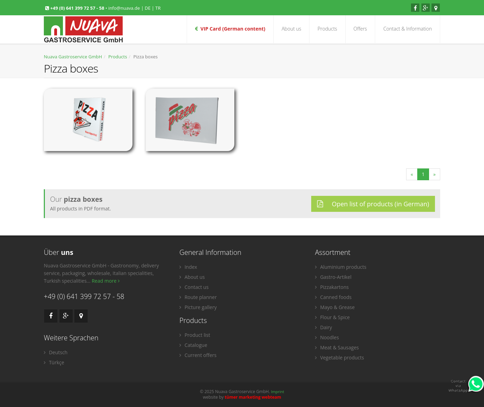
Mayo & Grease (335, 307)
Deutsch (55, 352)
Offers (360, 28)
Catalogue (193, 345)
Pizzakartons (332, 287)
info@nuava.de (124, 8)
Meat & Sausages (337, 347)
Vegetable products (339, 357)
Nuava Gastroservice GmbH (73, 56)
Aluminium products (340, 267)
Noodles (327, 337)
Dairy (323, 327)
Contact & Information (407, 28)
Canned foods (333, 297)
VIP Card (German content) (230, 28)
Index (188, 267)
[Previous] (412, 174)
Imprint (277, 391)
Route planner (198, 297)
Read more (106, 280)
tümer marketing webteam (253, 397)
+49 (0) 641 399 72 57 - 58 (77, 8)
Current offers (198, 355)
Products (327, 28)
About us (291, 28)
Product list (194, 335)
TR (158, 8)
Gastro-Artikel (333, 277)
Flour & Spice (332, 317)
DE (148, 8)
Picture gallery (198, 307)
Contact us (194, 287)
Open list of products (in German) (373, 204)
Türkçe (54, 362)
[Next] (434, 174)
